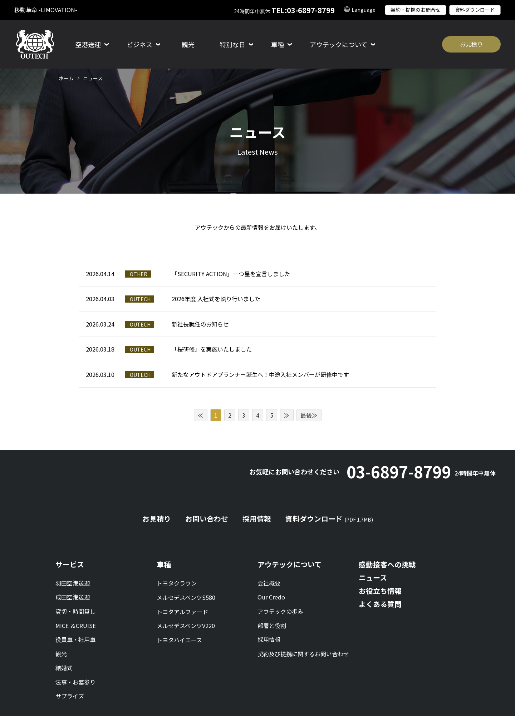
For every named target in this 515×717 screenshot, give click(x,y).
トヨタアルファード (182, 612)
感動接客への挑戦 (387, 565)
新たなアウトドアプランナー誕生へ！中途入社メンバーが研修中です (260, 374)
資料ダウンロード (475, 9)
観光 (188, 44)
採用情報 (256, 519)
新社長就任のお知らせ (200, 324)
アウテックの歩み (280, 612)
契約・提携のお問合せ (416, 9)
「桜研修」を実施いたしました (212, 349)
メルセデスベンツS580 (186, 597)
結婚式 (64, 668)
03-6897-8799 (418, 472)
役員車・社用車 (75, 640)
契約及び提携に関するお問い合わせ (303, 654)
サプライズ (69, 696)
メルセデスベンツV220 (186, 626)
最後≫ (309, 415)
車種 (164, 565)
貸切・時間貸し (75, 612)
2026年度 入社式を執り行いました (216, 298)
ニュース (373, 578)
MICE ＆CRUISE (75, 626)
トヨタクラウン (177, 583)
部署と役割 (272, 626)
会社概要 (269, 583)
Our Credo (271, 597)
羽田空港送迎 (72, 583)
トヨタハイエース (179, 640)
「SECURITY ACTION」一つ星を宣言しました (231, 273)
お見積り (471, 44)
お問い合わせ (206, 519)
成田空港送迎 (72, 597)
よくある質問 (380, 604)
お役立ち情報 (380, 591)
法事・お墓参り (75, 682)
